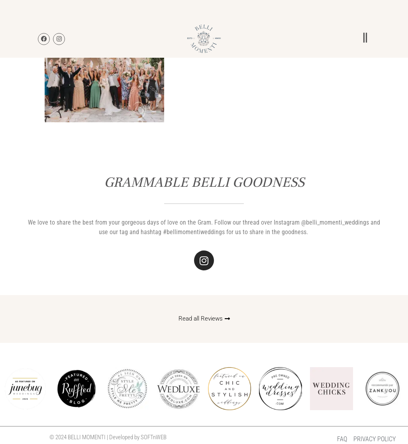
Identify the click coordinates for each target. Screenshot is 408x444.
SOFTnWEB (154, 437)
